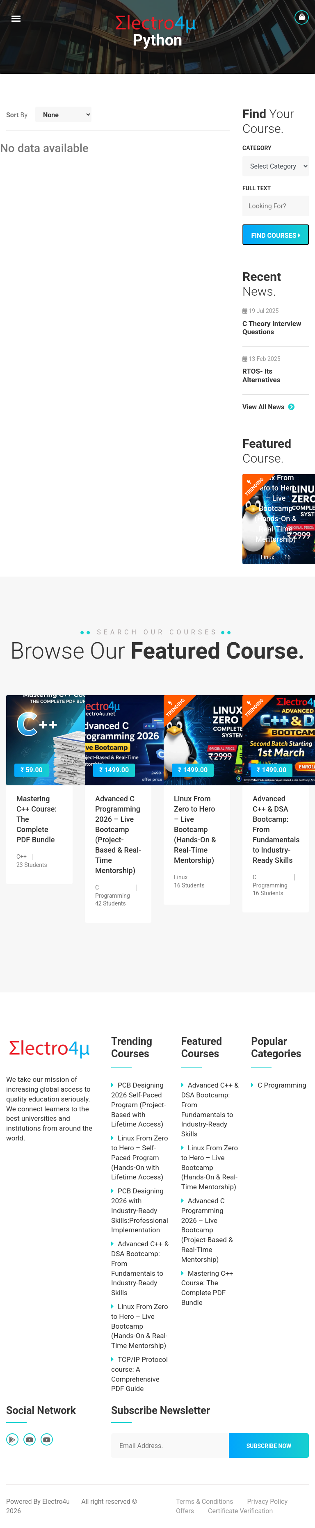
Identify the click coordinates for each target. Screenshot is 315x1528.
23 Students (31, 865)
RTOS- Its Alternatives (261, 375)
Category (257, 148)
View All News (268, 407)
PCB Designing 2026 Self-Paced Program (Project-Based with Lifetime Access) (138, 1104)
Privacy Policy (267, 1501)
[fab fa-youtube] (29, 1440)
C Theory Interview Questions (271, 327)
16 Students (189, 885)
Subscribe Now (269, 1446)
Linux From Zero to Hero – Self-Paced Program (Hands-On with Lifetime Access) (139, 1157)
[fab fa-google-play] (12, 1440)
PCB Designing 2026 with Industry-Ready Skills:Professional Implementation (139, 1210)
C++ (21, 856)
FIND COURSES (275, 235)
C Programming (278, 1085)
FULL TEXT (256, 188)
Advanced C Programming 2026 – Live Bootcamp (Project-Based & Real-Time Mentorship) (207, 1230)
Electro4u (56, 1501)
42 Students (110, 903)
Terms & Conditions (204, 1501)
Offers (185, 1511)
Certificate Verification (240, 1511)
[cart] (301, 17)
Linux (267, 557)
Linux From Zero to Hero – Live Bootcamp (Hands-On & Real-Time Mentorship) (276, 508)
